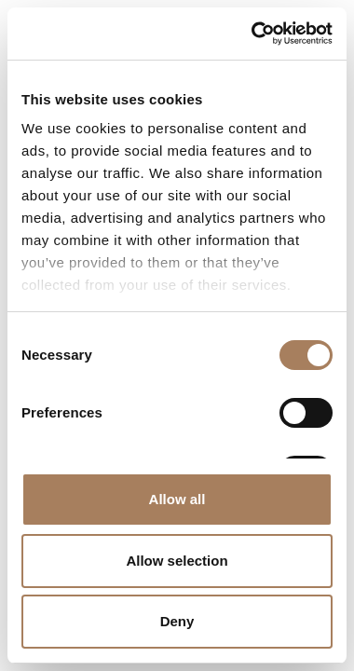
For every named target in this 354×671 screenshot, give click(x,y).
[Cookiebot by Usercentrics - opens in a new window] (253, 33)
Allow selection (176, 560)
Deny (177, 621)
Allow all (177, 499)
